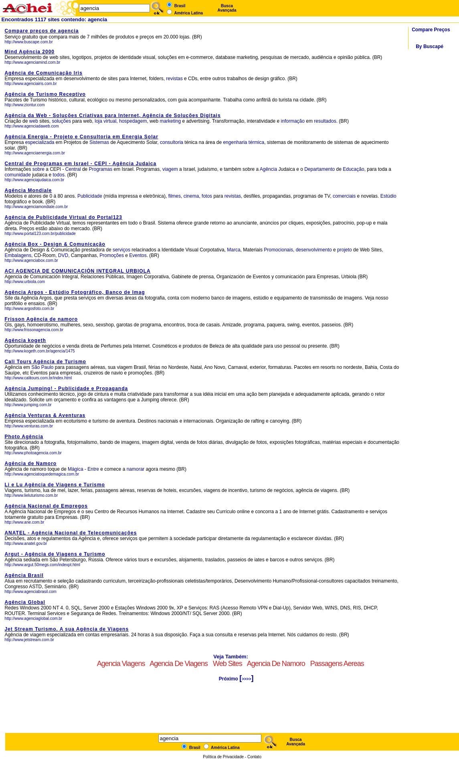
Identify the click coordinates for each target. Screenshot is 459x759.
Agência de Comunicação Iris (43, 73)
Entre (93, 469)
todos (59, 175)
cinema (191, 196)
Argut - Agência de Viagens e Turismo (54, 554)
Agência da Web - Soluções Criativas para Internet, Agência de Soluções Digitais (112, 115)
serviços (121, 250)
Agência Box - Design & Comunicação (54, 244)
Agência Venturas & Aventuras (44, 415)
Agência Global (24, 602)
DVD (63, 255)
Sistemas (99, 142)
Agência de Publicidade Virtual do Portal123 (63, 217)
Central (73, 169)
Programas (101, 169)
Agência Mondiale (28, 190)
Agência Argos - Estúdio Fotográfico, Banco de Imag (74, 292)
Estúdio (388, 196)
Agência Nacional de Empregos (45, 506)
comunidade (17, 175)
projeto (344, 250)
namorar (136, 469)
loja (98, 121)
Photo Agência (23, 436)
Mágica (75, 469)
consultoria (171, 142)
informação (293, 121)
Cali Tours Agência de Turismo (45, 361)
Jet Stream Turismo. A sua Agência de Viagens (66, 629)
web (33, 121)
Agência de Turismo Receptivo (45, 94)
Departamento (319, 169)
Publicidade (89, 196)
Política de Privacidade (223, 757)
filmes (174, 196)
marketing (170, 121)
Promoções (111, 255)
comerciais (344, 196)
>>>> (246, 679)
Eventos (137, 255)
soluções (61, 121)
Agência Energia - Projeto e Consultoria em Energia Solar (81, 137)
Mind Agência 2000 (29, 52)
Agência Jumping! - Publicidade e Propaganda (66, 388)
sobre (38, 169)
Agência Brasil (23, 575)
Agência (268, 169)
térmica (256, 142)
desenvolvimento (314, 250)
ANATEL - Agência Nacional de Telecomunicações (70, 533)
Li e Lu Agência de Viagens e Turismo (54, 485)
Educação (353, 169)
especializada (40, 142)
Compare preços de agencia (41, 31)
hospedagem (133, 121)
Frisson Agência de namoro (41, 319)
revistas (175, 78)
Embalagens (17, 255)
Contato (254, 757)
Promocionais (278, 250)
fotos (207, 196)
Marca (233, 250)
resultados (325, 121)
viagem (170, 169)
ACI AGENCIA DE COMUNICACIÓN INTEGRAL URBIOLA (77, 271)
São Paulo (43, 367)
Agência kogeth (25, 340)
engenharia (235, 142)
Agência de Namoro (30, 463)
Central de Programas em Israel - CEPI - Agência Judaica (80, 163)
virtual (109, 121)
